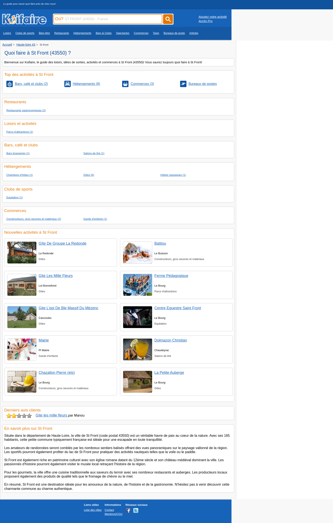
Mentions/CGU (114, 514)
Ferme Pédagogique (171, 276)
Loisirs (7, 33)
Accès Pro (206, 21)
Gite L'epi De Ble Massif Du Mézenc (68, 308)
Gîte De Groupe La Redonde (62, 243)
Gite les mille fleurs (52, 415)
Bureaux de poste (174, 33)
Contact (109, 510)
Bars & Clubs (104, 33)
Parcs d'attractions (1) (19, 131)
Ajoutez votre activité (213, 16)
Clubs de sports (25, 33)
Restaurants (61, 33)
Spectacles (122, 33)
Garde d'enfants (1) (95, 219)
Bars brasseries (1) (18, 153)
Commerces (141, 33)
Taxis (156, 33)
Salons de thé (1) (93, 153)
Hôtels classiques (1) (173, 175)
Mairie (44, 340)
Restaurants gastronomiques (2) (26, 110)
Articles (193, 33)
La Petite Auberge (169, 372)
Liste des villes (93, 510)
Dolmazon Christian (170, 340)
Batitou (160, 243)
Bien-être (44, 33)
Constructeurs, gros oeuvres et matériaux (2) (33, 219)
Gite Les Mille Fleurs (56, 276)
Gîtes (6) (88, 175)
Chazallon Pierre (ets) (57, 372)
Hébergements (82, 33)
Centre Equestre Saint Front (177, 308)
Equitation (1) (14, 197)
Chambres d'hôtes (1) (19, 175)
